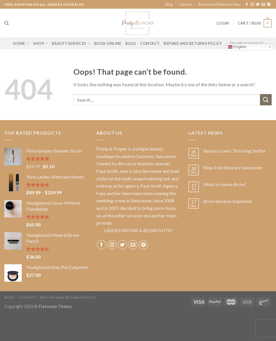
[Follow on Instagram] (252, 5)
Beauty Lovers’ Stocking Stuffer (234, 150)
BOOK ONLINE (107, 43)
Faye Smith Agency (159, 185)
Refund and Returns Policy (219, 4)
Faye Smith (107, 171)
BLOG (130, 43)
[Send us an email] (263, 5)
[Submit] (266, 99)
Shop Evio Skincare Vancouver (233, 167)
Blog (169, 4)
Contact (185, 4)
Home (21, 43)
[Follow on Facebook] (246, 5)
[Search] (6, 23)
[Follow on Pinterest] (268, 5)
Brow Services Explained (227, 201)
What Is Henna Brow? (224, 184)
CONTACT (149, 43)
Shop (40, 43)
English (237, 47)
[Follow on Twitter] (257, 5)
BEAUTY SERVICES (71, 43)
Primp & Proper (111, 148)
